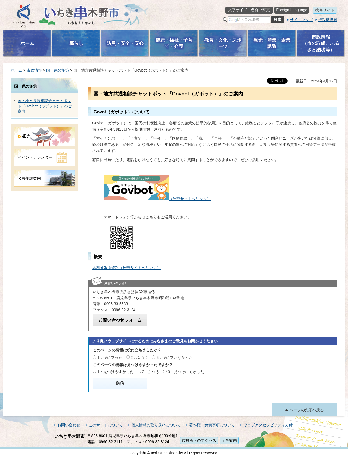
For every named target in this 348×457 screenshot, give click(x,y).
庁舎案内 (229, 440)
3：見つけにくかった (186, 372)
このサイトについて (106, 425)
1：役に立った (109, 357)
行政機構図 (327, 20)
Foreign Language (291, 10)
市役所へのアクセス (199, 440)
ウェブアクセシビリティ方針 (268, 425)
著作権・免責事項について (212, 425)
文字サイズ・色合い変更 (249, 10)
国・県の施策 (57, 70)
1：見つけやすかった (115, 372)
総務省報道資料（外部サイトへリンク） (126, 267)
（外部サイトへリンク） (157, 199)
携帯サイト (324, 10)
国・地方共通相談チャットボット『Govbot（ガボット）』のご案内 (45, 105)
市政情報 (34, 70)
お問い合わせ (68, 425)
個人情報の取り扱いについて (156, 425)
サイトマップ (301, 20)
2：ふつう (139, 357)
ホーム (16, 70)
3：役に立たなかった (174, 357)
